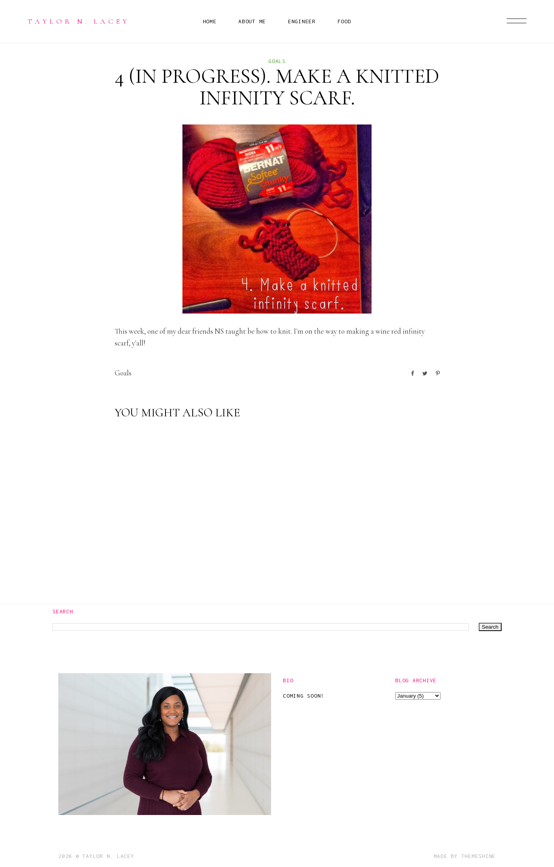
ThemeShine (478, 856)
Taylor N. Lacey (79, 21)
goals (277, 61)
